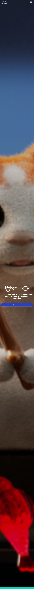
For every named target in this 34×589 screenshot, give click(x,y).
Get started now (17, 305)
